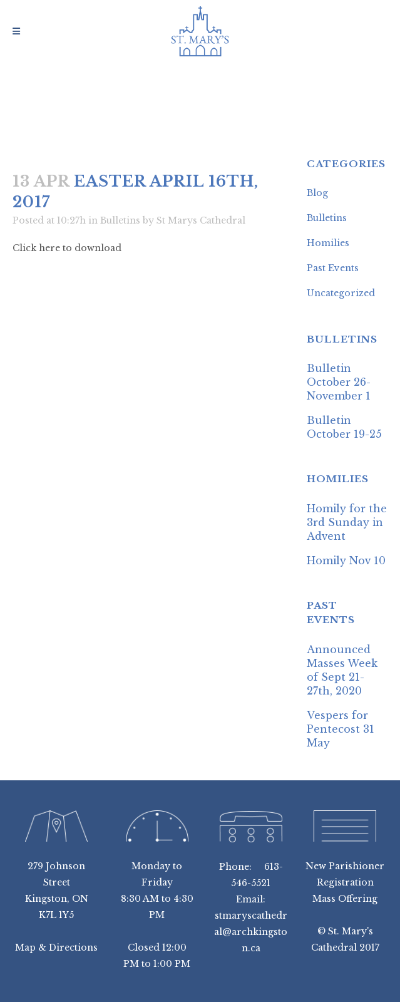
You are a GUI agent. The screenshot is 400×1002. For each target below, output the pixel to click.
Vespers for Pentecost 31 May (340, 729)
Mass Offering (344, 898)
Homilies (328, 243)
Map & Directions (56, 947)
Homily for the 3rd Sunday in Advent (347, 522)
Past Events (333, 268)
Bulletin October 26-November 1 (339, 382)
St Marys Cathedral (200, 220)
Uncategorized (341, 293)
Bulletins (120, 220)
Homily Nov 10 (346, 560)
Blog (317, 193)
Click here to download (67, 248)
